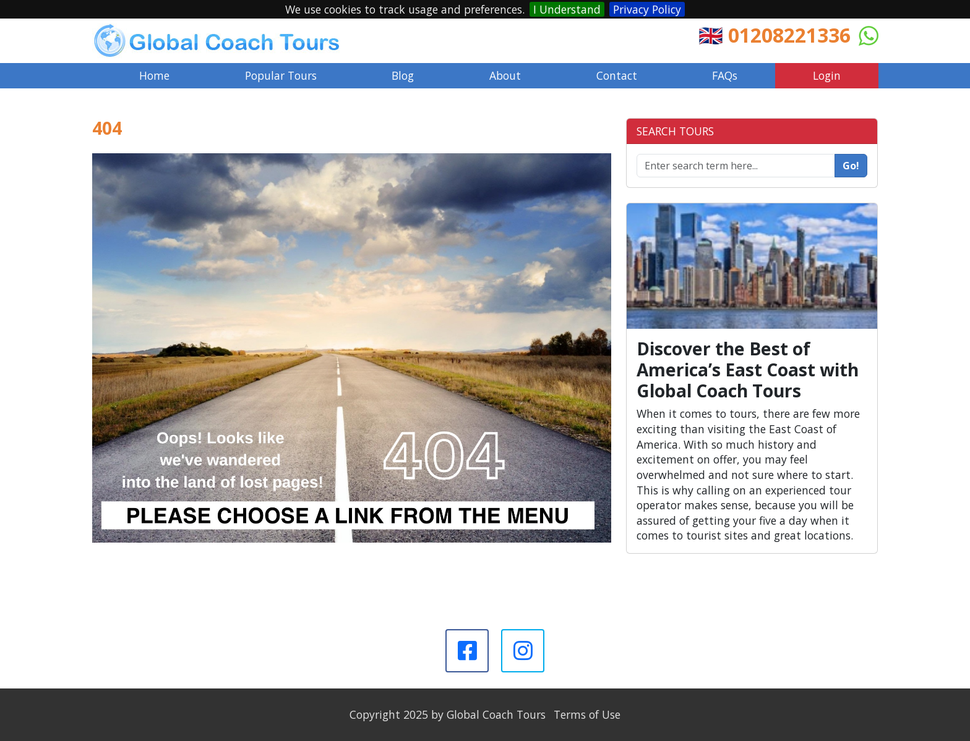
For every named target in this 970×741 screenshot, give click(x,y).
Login (827, 75)
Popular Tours (281, 75)
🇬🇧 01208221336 (774, 35)
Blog (403, 75)
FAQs (724, 75)
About (505, 75)
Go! (851, 165)
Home (154, 75)
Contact (616, 75)
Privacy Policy (647, 9)
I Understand (567, 9)
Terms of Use (587, 714)
